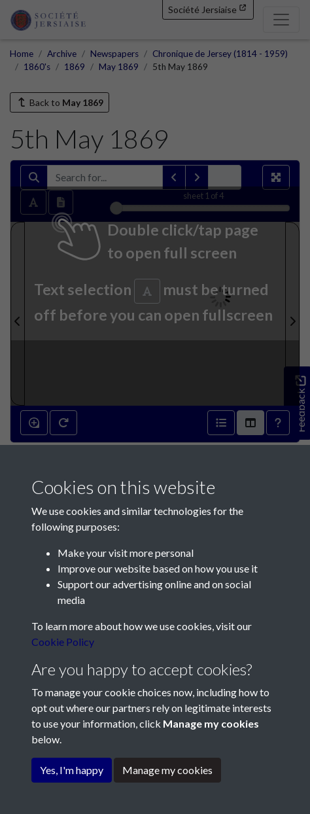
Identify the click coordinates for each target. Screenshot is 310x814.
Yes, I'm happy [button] (71, 770)
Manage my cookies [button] (167, 770)
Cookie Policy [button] (62, 641)
